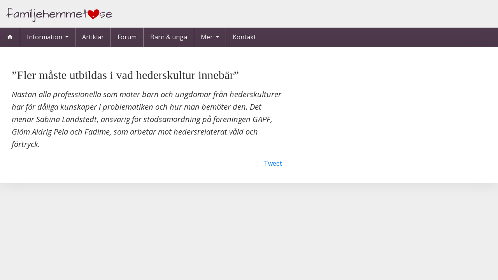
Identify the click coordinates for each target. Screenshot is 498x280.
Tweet (273, 163)
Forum (127, 37)
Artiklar (93, 37)
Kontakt (244, 37)
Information (45, 37)
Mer (207, 37)
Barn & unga (168, 37)
